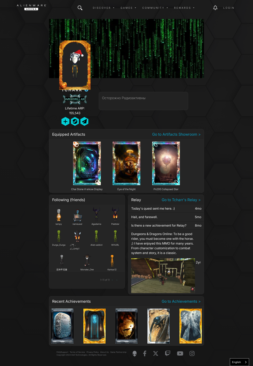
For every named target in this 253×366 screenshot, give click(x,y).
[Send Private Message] (84, 121)
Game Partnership (118, 352)
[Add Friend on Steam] (75, 121)
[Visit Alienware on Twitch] (168, 354)
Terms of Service (77, 352)
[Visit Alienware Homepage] (134, 353)
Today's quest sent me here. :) (153, 208)
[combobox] (239, 362)
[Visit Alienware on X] (156, 354)
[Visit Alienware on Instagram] (192, 354)
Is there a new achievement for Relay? (158, 225)
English (236, 362)
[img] (80, 8)
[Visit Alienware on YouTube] (180, 354)
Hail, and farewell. (144, 217)
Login (229, 7)
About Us (104, 352)
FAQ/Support (62, 352)
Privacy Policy (93, 352)
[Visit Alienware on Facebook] (145, 354)
